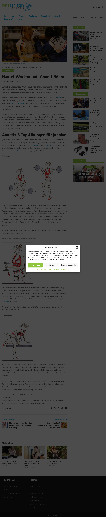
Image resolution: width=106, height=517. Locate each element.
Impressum (66, 269)
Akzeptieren (35, 265)
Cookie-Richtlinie (41, 269)
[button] (77, 248)
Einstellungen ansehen (69, 265)
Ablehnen (51, 265)
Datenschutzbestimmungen (54, 269)
